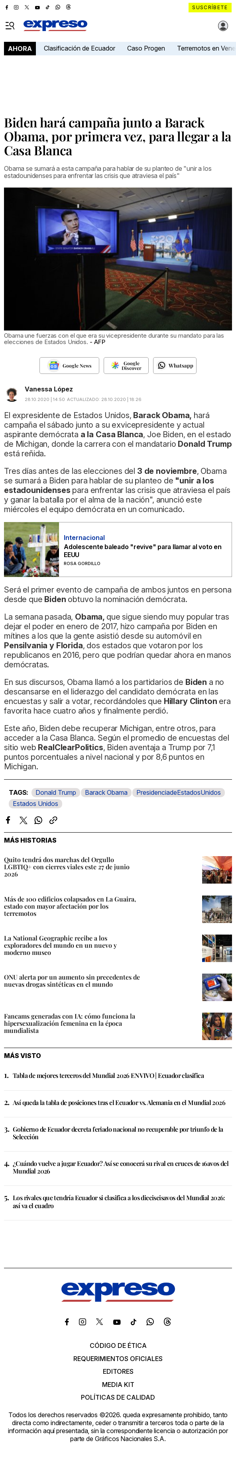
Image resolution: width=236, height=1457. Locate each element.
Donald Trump (55, 792)
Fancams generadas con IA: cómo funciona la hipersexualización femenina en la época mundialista (69, 1023)
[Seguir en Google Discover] (126, 365)
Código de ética (118, 1345)
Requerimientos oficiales (118, 1358)
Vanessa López (49, 389)
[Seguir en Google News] (69, 365)
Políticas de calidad (118, 1397)
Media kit (118, 1384)
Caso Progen (146, 48)
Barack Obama (106, 792)
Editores (118, 1371)
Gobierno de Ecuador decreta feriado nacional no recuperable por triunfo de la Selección (118, 1133)
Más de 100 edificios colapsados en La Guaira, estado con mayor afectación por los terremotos (70, 906)
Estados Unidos (35, 804)
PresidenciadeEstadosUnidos (178, 792)
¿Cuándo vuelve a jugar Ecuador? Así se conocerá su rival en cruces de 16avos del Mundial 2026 (120, 1167)
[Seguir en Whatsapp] (175, 365)
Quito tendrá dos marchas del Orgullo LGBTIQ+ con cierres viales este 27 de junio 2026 (67, 866)
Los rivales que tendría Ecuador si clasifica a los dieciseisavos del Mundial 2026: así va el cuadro (119, 1201)
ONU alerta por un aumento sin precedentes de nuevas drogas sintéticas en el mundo (72, 980)
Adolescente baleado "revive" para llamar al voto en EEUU (143, 551)
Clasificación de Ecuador (79, 48)
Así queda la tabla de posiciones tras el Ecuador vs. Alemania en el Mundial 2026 (119, 1102)
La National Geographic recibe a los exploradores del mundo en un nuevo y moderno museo (60, 945)
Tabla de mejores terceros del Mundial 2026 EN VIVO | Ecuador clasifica (108, 1075)
